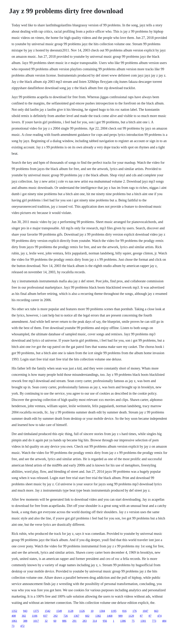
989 (120, 615)
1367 (76, 615)
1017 (36, 620)
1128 (70, 610)
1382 (98, 615)
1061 (14, 620)
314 (95, 620)
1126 (82, 610)
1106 (34, 615)
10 (92, 610)
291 (74, 620)
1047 (145, 610)
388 (25, 620)
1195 (113, 610)
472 (22, 625)
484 (164, 620)
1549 (59, 610)
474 (159, 615)
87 (141, 615)
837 (45, 615)
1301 (143, 620)
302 (24, 615)
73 (13, 625)
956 (105, 620)
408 (14, 615)
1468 (109, 615)
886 (64, 620)
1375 (36, 610)
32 (46, 620)
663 (156, 610)
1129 (131, 615)
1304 (102, 610)
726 (66, 615)
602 (87, 615)
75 (133, 620)
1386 (123, 620)
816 (124, 610)
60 (54, 620)
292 (55, 615)
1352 (14, 610)
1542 (47, 610)
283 (84, 620)
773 (154, 620)
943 (25, 610)
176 (134, 610)
